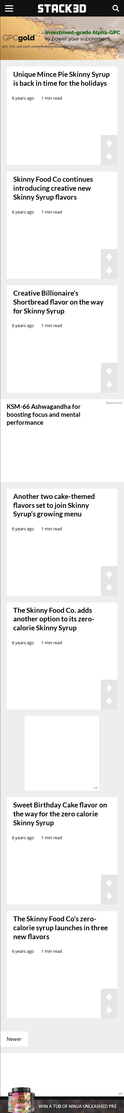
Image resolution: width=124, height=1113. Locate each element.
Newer (14, 1039)
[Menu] (9, 8)
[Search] (115, 8)
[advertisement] (62, 38)
